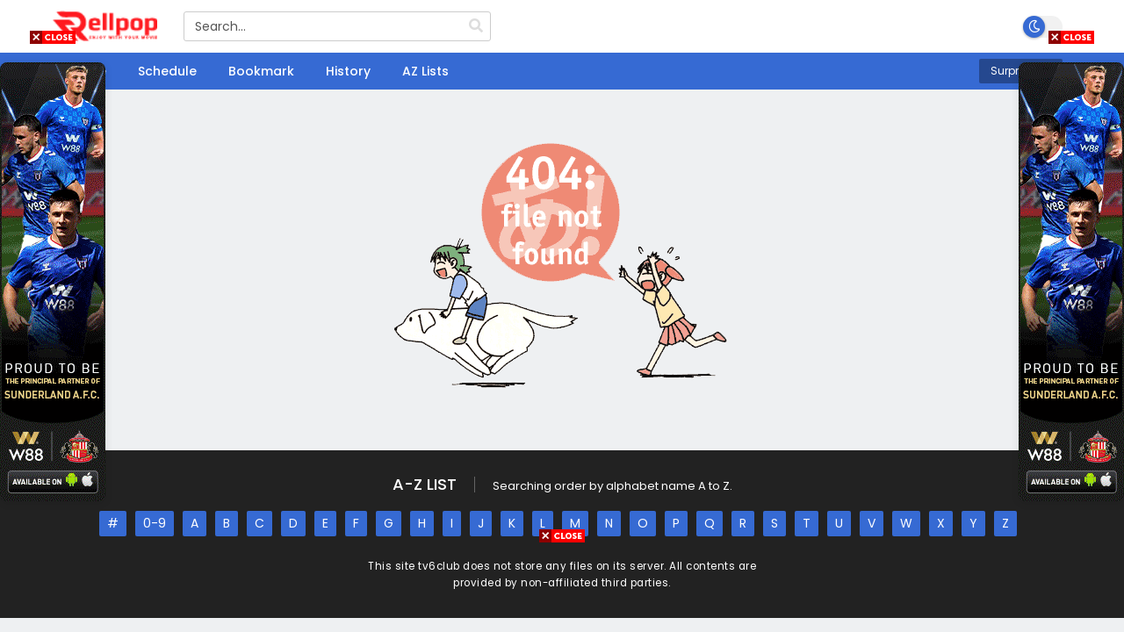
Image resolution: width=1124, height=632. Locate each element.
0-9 (154, 523)
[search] (476, 26)
